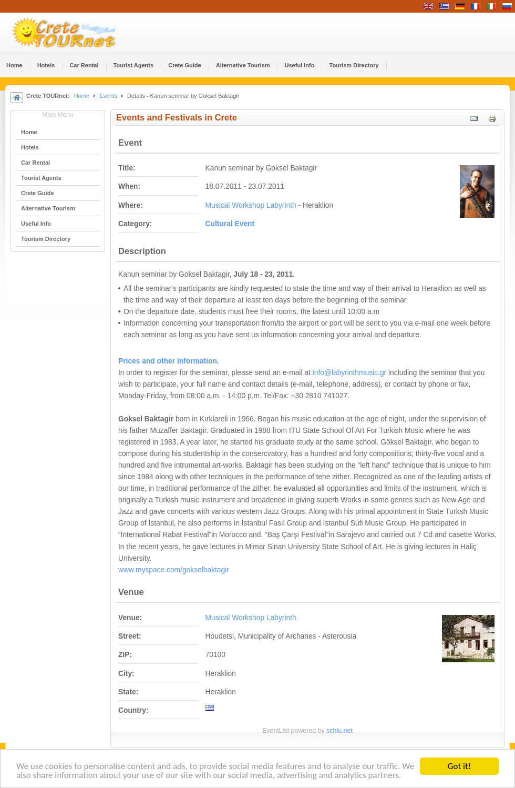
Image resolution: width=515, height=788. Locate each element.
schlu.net (339, 730)
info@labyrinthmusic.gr (350, 373)
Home (81, 96)
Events (108, 96)
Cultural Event (230, 224)
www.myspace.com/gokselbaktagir (173, 570)
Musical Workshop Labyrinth (250, 205)
